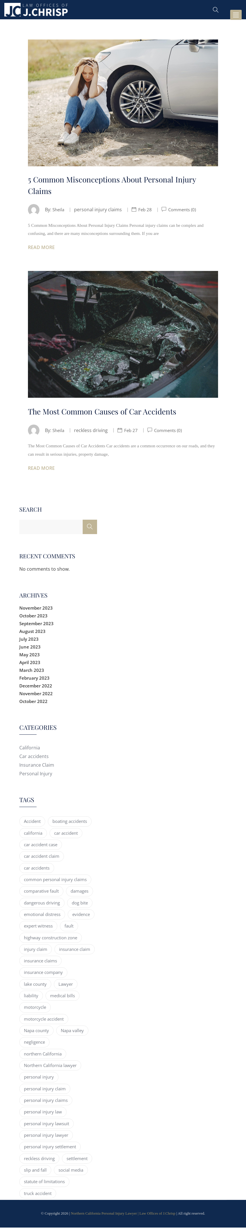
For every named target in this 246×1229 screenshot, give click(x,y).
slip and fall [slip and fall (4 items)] (35, 1171)
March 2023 (31, 671)
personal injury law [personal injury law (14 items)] (43, 1113)
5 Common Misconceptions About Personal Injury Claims (116, 185)
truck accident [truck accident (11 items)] (38, 1194)
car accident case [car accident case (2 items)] (40, 846)
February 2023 (34, 679)
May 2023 (29, 656)
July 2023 (29, 640)
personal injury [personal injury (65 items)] (39, 1078)
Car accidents (34, 757)
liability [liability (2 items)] (31, 997)
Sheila (58, 211)
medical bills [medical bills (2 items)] (62, 997)
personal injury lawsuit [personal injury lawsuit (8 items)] (46, 1125)
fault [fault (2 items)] (69, 927)
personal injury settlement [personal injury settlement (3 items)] (50, 1148)
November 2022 (36, 695)
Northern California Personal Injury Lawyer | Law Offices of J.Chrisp (123, 1214)
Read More (41, 249)
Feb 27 (132, 431)
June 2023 (30, 648)
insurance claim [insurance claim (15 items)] (74, 950)
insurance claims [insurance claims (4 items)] (40, 962)
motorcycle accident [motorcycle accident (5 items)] (44, 1020)
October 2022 (33, 702)
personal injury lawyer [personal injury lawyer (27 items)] (46, 1136)
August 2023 (32, 632)
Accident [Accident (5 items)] (32, 822)
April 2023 (29, 663)
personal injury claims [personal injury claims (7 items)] (46, 1101)
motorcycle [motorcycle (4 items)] (35, 1008)
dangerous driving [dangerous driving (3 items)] (42, 904)
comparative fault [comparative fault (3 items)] (41, 892)
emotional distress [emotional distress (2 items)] (42, 915)
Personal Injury (35, 775)
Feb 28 (146, 211)
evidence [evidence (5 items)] (81, 915)
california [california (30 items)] (33, 834)
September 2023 (36, 624)
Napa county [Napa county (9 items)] (36, 1031)
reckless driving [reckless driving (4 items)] (39, 1159)
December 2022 (35, 687)
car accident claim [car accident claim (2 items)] (41, 857)
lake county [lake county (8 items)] (35, 985)
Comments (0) (184, 211)
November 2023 (36, 609)
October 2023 (33, 617)
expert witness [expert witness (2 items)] (38, 927)
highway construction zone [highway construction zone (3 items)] (50, 939)
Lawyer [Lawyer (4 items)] (65, 985)
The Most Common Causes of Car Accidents (105, 412)
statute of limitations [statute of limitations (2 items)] (44, 1183)
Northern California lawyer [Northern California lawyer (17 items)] (50, 1066)
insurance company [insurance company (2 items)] (43, 974)
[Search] (90, 528)
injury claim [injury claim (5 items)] (35, 950)
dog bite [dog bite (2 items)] (80, 904)
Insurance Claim (36, 766)
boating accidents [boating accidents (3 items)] (69, 822)
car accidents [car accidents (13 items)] (37, 869)
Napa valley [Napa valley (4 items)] (72, 1031)
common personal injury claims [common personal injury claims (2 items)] (55, 880)
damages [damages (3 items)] (79, 892)
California (29, 749)
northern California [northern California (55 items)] (43, 1055)
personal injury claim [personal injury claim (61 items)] (45, 1090)
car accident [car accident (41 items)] (66, 834)
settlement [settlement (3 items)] (77, 1159)
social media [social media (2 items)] (70, 1171)
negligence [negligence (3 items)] (34, 1043)
